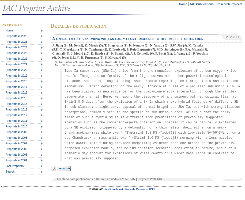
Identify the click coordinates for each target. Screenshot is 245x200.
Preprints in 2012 (16, 115)
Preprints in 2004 (16, 160)
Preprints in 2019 (16, 75)
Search (10, 171)
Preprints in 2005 (16, 154)
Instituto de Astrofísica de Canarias (126, 189)
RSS (152, 189)
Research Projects (229, 4)
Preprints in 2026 (16, 36)
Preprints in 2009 (16, 132)
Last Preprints (15, 166)
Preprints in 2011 (16, 120)
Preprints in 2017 (16, 86)
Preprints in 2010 (16, 126)
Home (183, 4)
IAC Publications (201, 4)
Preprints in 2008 (16, 137)
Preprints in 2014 (16, 103)
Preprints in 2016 (16, 92)
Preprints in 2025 (16, 41)
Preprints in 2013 (16, 109)
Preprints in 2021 (16, 64)
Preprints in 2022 (16, 58)
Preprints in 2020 (16, 70)
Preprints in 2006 (16, 149)
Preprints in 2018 (16, 81)
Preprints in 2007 (16, 143)
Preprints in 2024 (16, 47)
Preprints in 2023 (16, 53)
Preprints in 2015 (16, 98)
